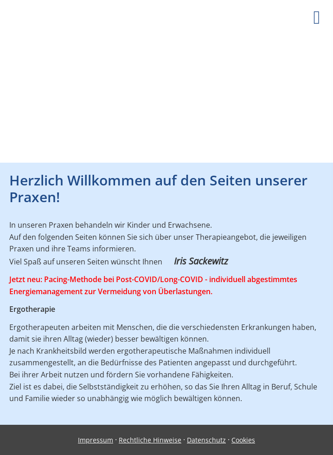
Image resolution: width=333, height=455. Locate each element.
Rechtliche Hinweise (150, 439)
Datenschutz (206, 439)
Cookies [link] (243, 439)
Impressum (95, 439)
